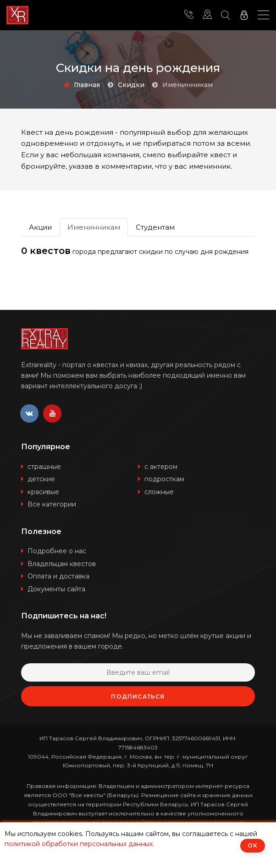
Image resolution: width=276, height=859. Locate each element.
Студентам (155, 227)
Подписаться (138, 696)
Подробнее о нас (57, 551)
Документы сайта (56, 589)
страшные (44, 467)
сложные (159, 492)
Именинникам (93, 227)
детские (41, 479)
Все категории (52, 504)
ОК (253, 845)
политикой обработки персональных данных (79, 844)
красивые (43, 492)
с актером (160, 467)
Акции (40, 227)
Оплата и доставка (58, 576)
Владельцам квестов (62, 564)
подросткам (164, 479)
